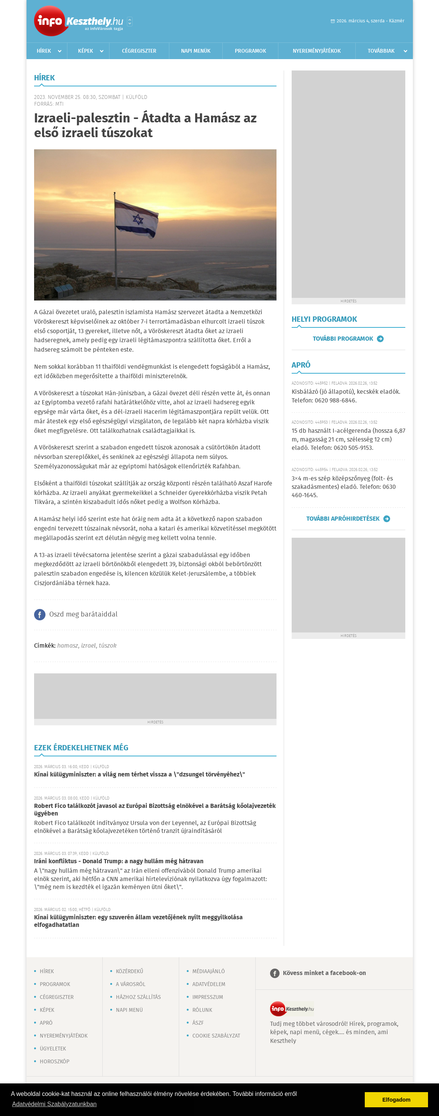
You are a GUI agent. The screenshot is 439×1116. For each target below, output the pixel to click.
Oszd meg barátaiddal (83, 614)
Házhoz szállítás (138, 997)
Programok (250, 51)
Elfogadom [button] (397, 1100)
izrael (88, 646)
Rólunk (202, 1010)
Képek (85, 51)
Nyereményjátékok (317, 51)
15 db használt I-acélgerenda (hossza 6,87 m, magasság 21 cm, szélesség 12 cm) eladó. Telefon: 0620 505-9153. (348, 439)
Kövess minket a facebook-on (324, 973)
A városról (130, 984)
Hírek (44, 51)
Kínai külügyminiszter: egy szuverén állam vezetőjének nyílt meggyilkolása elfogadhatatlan (138, 921)
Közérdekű (129, 971)
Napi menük (196, 51)
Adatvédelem (208, 984)
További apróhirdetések (343, 518)
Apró (46, 1023)
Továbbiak (381, 51)
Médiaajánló (208, 971)
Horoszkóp (54, 1062)
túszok (108, 646)
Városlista (130, 22)
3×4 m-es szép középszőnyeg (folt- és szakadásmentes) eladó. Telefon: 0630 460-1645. (344, 487)
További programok (343, 338)
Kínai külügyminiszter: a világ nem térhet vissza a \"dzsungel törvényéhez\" (139, 774)
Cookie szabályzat (216, 1036)
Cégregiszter (139, 51)
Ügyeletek (53, 1049)
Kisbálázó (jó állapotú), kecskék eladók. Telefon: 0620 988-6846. (346, 396)
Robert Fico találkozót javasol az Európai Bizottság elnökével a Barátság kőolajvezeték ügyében (155, 810)
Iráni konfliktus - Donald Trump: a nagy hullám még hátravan (118, 861)
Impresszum (207, 997)
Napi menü (129, 1010)
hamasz (67, 646)
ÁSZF (198, 1023)
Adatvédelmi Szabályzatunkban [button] (54, 1104)
